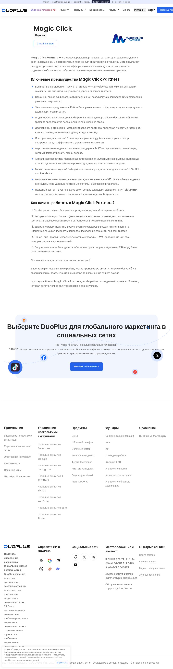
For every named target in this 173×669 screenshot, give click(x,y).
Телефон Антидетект (83, 458)
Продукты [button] (78, 9)
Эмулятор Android (82, 477)
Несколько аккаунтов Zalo (52, 509)
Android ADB (113, 464)
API (107, 451)
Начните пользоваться (86, 367)
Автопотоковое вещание (118, 477)
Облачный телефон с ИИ (43, 9)
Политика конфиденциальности (72, 662)
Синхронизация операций (119, 438)
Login (151, 10)
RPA (107, 444)
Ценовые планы (96, 9)
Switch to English (101, 2)
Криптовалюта (12, 464)
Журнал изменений (149, 577)
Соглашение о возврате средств (110, 662)
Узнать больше (45, 43)
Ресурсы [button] (112, 9)
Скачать (126, 9)
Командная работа (115, 458)
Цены (75, 438)
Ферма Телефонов (82, 464)
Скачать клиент (147, 563)
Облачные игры (12, 471)
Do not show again (121, 2)
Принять (62, 662)
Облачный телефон (82, 444)
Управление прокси (116, 471)
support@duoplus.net (119, 590)
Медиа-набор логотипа (152, 570)
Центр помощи (147, 557)
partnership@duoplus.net (121, 580)
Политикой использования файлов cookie (33, 659)
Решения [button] (64, 9)
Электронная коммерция (17, 458)
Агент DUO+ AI (80, 484)
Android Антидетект (83, 471)
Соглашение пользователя (145, 662)
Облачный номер (81, 451)
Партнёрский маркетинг (17, 477)
